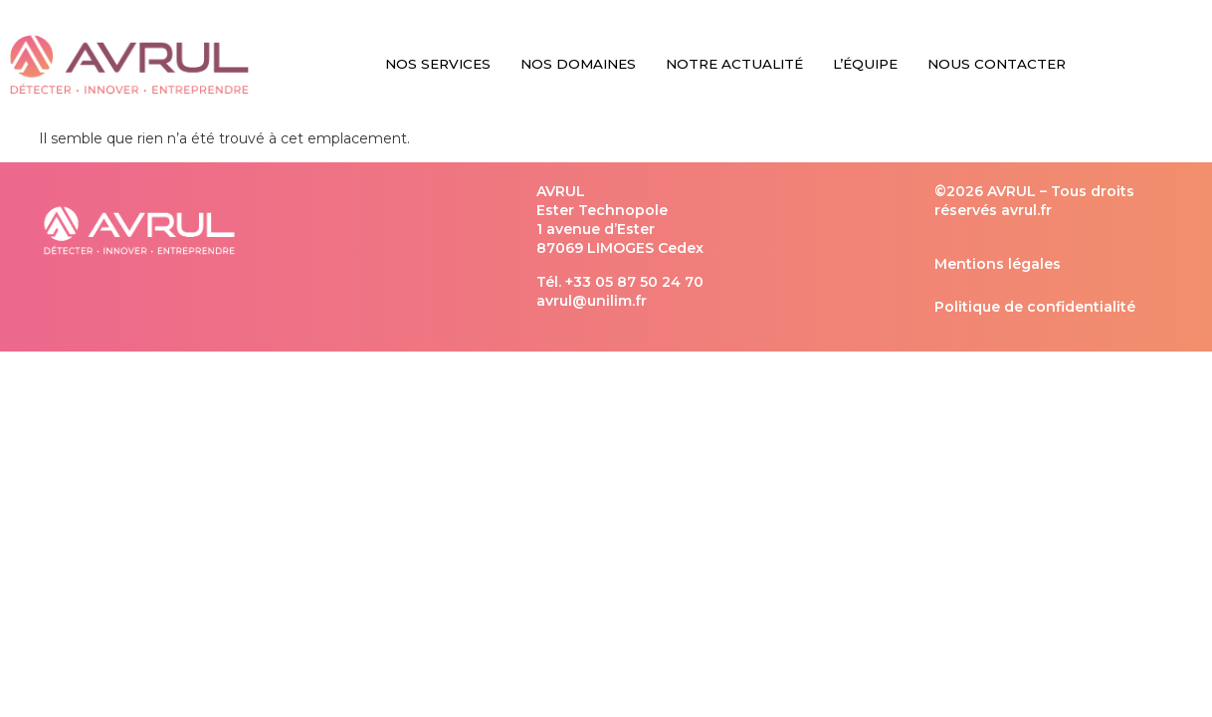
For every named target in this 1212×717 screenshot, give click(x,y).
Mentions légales (997, 264)
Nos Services (438, 64)
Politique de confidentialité (1034, 307)
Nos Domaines (578, 64)
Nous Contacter (996, 64)
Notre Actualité (734, 64)
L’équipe (865, 64)
